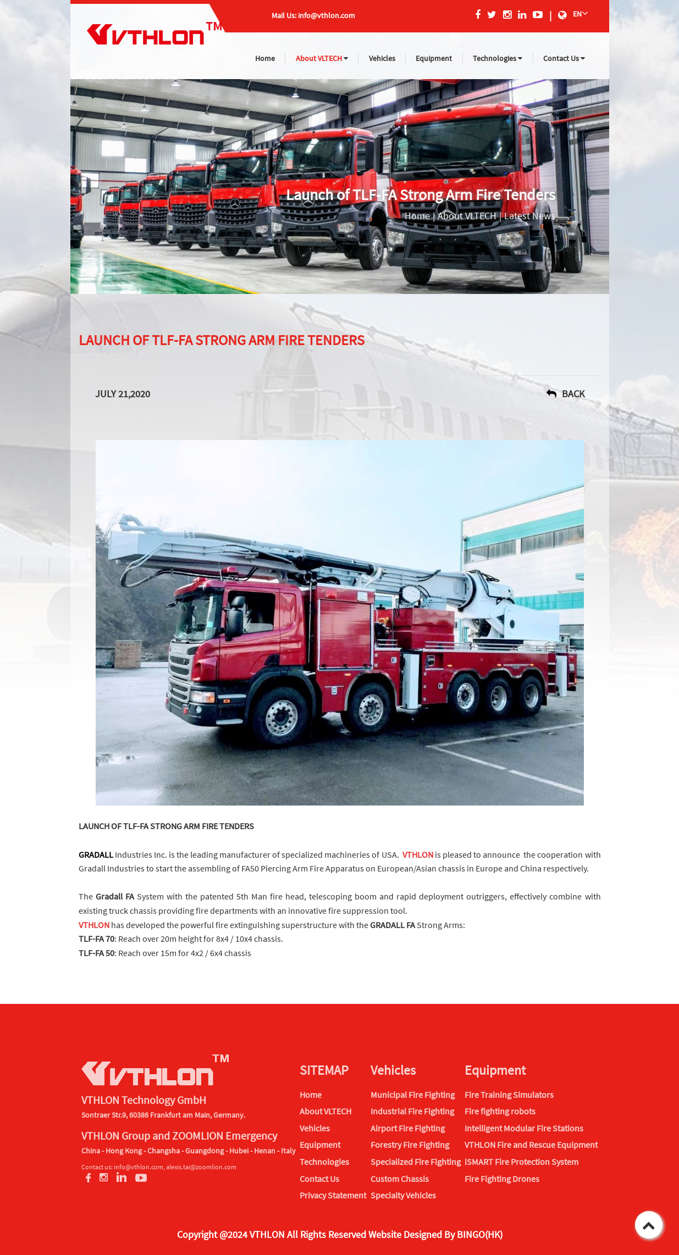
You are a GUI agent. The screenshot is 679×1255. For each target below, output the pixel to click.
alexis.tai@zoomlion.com (201, 1167)
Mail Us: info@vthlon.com (313, 15)
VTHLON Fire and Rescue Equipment (531, 1144)
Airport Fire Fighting (408, 1128)
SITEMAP (324, 1070)
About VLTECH (322, 58)
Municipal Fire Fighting (413, 1094)
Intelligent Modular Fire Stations (524, 1128)
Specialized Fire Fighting (416, 1161)
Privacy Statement (333, 1195)
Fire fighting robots (500, 1111)
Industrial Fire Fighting (412, 1111)
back (565, 393)
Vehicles (382, 58)
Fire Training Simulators (509, 1094)
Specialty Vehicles (403, 1195)
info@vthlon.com (138, 1167)
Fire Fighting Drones (502, 1178)
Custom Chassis (400, 1178)
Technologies (497, 58)
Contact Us (564, 58)
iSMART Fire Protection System (521, 1161)
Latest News (529, 215)
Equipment (434, 58)
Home (265, 58)
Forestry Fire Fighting (410, 1144)
